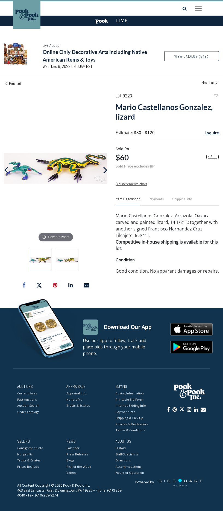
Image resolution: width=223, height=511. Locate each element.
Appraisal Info (76, 393)
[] (212, 156)
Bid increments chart (131, 183)
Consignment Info (30, 448)
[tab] (128, 201)
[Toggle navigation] (198, 8)
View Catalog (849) (191, 56)
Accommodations (128, 466)
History (121, 448)
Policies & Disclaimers (132, 424)
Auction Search (28, 406)
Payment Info (125, 412)
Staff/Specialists (127, 454)
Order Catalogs (28, 412)
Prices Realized (28, 466)
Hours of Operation (130, 473)
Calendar (73, 448)
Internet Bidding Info (131, 406)
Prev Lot (13, 83)
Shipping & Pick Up (129, 418)
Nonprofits (74, 399)
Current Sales (27, 393)
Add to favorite (215, 96)
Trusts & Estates (78, 406)
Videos (71, 473)
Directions (123, 460)
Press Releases (77, 454)
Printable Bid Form (129, 399)
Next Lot (210, 82)
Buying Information (130, 393)
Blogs (70, 460)
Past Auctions (27, 399)
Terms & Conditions (130, 430)
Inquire (212, 132)
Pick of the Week (78, 466)
